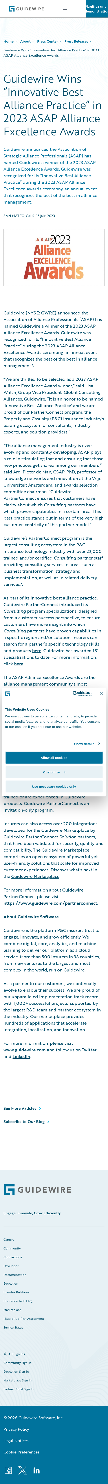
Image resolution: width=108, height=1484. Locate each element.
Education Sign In (16, 1371)
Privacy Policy (16, 1429)
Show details (84, 744)
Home (9, 41)
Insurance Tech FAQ (18, 1301)
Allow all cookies (54, 758)
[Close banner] (101, 693)
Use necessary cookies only (54, 786)
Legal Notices (16, 1440)
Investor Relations (16, 1292)
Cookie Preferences (21, 1452)
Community (12, 1248)
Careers (9, 1239)
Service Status (13, 1327)
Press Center (47, 41)
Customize (54, 772)
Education (11, 1283)
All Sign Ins (16, 1354)
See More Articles (20, 1108)
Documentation (15, 1274)
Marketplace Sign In (18, 1380)
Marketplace (12, 1309)
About (25, 41)
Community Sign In (17, 1362)
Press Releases (76, 41)
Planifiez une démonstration (97, 9)
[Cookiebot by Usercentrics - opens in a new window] (72, 694)
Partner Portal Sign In (19, 1389)
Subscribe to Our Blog (24, 1121)
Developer (11, 1266)
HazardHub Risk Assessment (24, 1318)
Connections (13, 1257)
